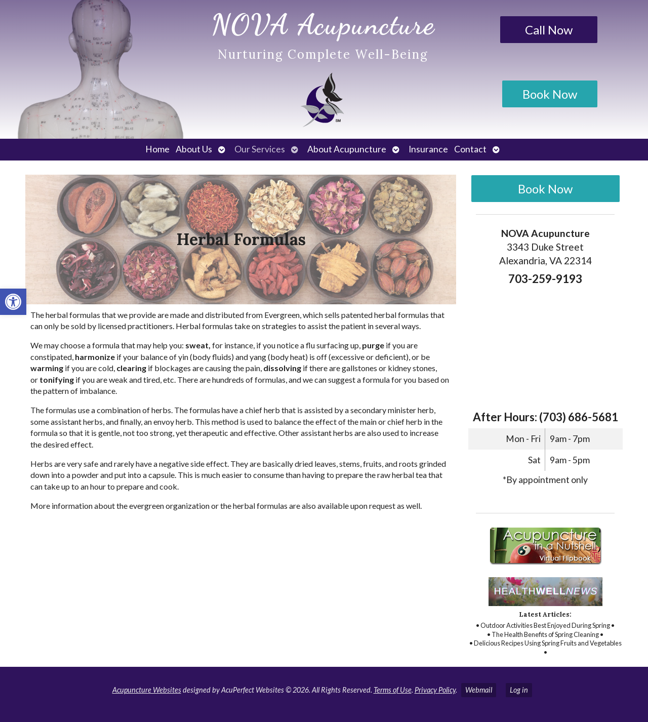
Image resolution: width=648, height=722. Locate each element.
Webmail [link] (478, 690)
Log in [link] (519, 690)
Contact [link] (470, 149)
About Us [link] (194, 149)
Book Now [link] (549, 94)
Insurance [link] (428, 149)
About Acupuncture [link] (346, 149)
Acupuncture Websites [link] (146, 690)
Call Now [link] (549, 29)
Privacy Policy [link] (435, 690)
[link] (13, 302)
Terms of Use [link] (393, 690)
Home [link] (157, 149)
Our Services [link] (259, 149)
